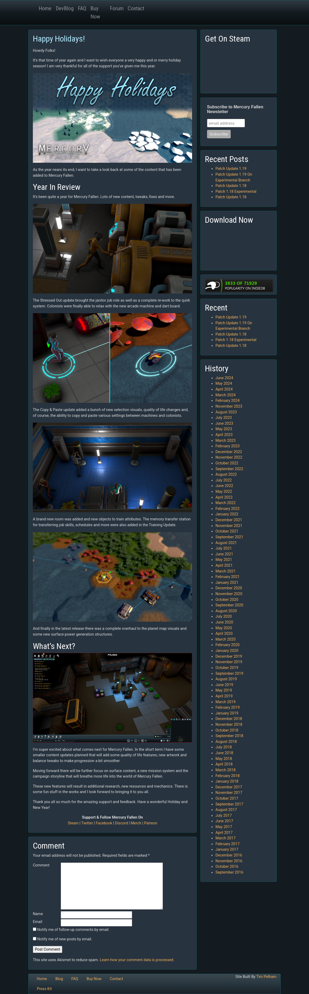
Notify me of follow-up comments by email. (73, 929)
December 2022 (228, 452)
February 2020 (227, 645)
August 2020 (226, 611)
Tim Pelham (266, 977)
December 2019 (228, 656)
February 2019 (227, 707)
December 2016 (228, 855)
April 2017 (224, 832)
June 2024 (224, 378)
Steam (73, 823)
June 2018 (224, 753)
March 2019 (225, 702)
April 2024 (224, 389)
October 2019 (226, 668)
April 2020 (224, 633)
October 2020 (226, 599)
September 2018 (229, 736)
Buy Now (95, 12)
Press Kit (44, 989)
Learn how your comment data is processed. (137, 960)
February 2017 (227, 844)
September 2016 (229, 872)
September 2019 (229, 673)
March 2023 (225, 440)
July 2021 (223, 548)
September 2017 (229, 804)
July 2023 (223, 417)
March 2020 (225, 639)
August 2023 (226, 412)
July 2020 (223, 616)
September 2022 (229, 469)
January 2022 (226, 514)
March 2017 (225, 838)
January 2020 (226, 650)
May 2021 (223, 559)
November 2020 (228, 594)
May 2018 (223, 759)
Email (37, 922)
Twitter (87, 823)
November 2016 (228, 861)
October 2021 (226, 531)
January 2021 (226, 582)
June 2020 (224, 622)
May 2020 (223, 628)
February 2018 (227, 776)
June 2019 (224, 685)
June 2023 (224, 423)
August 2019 (226, 679)
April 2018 (224, 764)
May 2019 (223, 690)
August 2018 (226, 741)
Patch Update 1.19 (230, 168)
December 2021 (228, 520)
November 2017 (228, 792)
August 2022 (226, 474)
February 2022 (227, 508)
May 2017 (223, 827)
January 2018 (226, 781)
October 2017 (226, 798)
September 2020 (229, 605)
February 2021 (227, 577)
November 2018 (228, 724)
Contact (136, 8)
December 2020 (228, 588)
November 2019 (228, 662)
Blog (59, 979)
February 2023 (227, 446)
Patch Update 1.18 (230, 186)
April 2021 (224, 565)
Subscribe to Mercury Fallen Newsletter (235, 109)
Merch (136, 823)
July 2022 (223, 480)
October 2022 (226, 463)
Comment (41, 865)
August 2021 (226, 543)
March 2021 (225, 571)
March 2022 (225, 503)
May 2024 (223, 383)
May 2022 (223, 491)
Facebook (104, 823)
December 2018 (228, 719)
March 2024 (225, 395)
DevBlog (65, 8)
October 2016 (226, 866)
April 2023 (224, 435)
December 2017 (228, 787)
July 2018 (223, 747)
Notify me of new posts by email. (64, 939)
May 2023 (223, 429)
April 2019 (224, 696)
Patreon (150, 823)
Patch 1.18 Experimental (235, 191)
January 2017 (226, 849)
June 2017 (224, 821)
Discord (121, 823)
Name (38, 914)
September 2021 (229, 537)
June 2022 (224, 486)
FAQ (82, 8)
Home (45, 8)
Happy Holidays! (59, 39)
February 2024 (227, 400)
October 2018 (226, 730)
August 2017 (226, 810)
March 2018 (225, 770)
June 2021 (224, 554)
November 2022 (228, 457)
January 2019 (226, 713)
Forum (116, 8)
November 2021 (228, 526)
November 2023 (228, 406)
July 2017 (223, 815)
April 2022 (224, 497)
